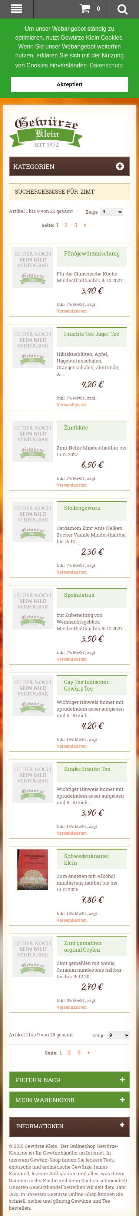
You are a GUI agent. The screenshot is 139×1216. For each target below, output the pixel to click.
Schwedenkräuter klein (86, 858)
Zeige (92, 211)
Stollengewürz (82, 507)
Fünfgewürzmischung (92, 252)
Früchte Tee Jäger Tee (91, 333)
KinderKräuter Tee (87, 768)
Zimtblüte (76, 426)
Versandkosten (72, 310)
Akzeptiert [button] (70, 84)
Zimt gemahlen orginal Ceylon (83, 945)
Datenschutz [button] (106, 65)
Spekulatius (79, 594)
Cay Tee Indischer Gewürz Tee (86, 684)
